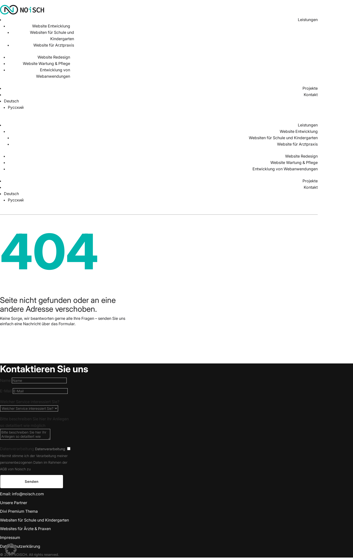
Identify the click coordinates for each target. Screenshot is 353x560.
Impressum (10, 537)
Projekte (310, 88)
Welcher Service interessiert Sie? (29, 401)
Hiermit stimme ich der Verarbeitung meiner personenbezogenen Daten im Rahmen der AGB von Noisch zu (34, 462)
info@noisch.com (28, 493)
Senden (31, 481)
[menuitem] (161, 101)
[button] (11, 549)
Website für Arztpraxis (53, 45)
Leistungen (308, 19)
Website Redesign (54, 57)
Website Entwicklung (51, 26)
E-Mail (6, 390)
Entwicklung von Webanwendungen (285, 168)
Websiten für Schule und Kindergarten (283, 137)
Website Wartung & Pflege (46, 63)
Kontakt (311, 94)
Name (5, 380)
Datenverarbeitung (17, 448)
